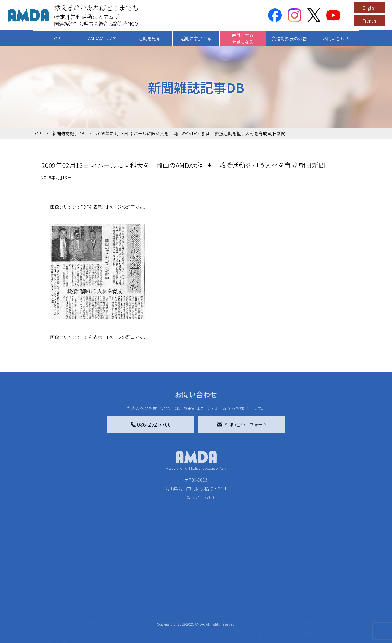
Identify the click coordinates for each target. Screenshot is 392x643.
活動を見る (149, 38)
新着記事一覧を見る (107, 583)
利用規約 (306, 594)
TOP (56, 38)
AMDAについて (102, 38)
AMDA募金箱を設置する (183, 616)
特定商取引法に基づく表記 (324, 583)
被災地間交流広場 (245, 573)
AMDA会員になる (176, 583)
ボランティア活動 (105, 623)
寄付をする (167, 573)
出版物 (51, 620)
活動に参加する (196, 38)
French (369, 20)
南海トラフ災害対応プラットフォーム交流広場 (261, 595)
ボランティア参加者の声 (112, 631)
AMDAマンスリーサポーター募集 (191, 592)
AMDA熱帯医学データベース (61, 632)
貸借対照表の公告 (289, 38)
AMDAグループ (59, 594)
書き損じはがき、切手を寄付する (190, 604)
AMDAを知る (53, 583)
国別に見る (99, 592)
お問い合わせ (336, 38)
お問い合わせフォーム (242, 424)
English (369, 7)
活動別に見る (101, 601)
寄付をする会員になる (242, 38)
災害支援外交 (244, 583)
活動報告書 (55, 603)
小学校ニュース (60, 612)
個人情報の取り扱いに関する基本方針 (324, 608)
